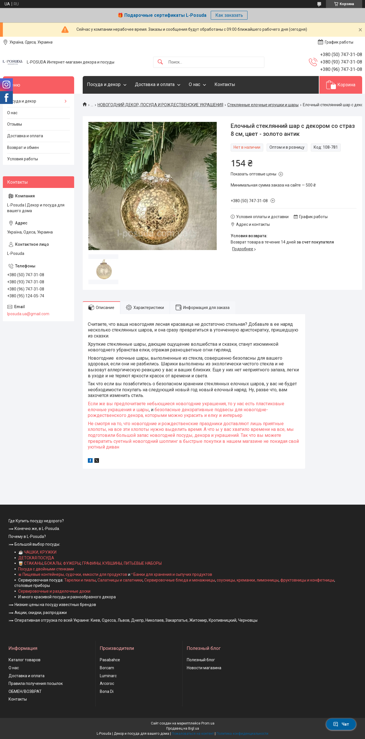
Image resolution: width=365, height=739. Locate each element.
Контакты (224, 84)
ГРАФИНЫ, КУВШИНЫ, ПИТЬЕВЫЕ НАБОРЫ (122, 563)
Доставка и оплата (155, 84)
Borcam (107, 668)
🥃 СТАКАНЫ (30, 563)
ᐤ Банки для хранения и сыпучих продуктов (171, 574)
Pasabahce (110, 660)
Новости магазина (204, 668)
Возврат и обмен (23, 147)
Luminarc (108, 676)
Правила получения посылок (36, 683)
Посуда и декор (104, 84)
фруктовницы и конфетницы (307, 580)
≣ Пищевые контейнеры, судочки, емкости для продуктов (72, 574)
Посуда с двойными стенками (46, 569)
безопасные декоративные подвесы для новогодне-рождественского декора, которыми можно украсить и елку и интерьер (178, 412)
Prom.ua (207, 723)
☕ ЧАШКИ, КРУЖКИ (37, 552)
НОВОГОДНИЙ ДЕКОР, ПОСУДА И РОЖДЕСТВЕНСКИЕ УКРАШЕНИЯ (160, 105)
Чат (341, 724)
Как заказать (229, 15)
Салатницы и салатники (120, 580)
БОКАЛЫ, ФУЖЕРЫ (62, 563)
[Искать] (160, 62)
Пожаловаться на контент (193, 734)
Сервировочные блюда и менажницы (179, 580)
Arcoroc (107, 683)
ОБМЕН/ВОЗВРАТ (25, 691)
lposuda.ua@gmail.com (28, 314)
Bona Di (106, 691)
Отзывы (14, 124)
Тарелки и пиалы (79, 580)
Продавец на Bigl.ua (182, 728)
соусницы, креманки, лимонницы (248, 580)
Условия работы (22, 159)
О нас (194, 84)
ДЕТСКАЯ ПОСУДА (36, 558)
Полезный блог (201, 660)
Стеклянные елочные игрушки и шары (263, 105)
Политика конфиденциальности (242, 734)
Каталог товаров (24, 660)
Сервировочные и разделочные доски (54, 591)
